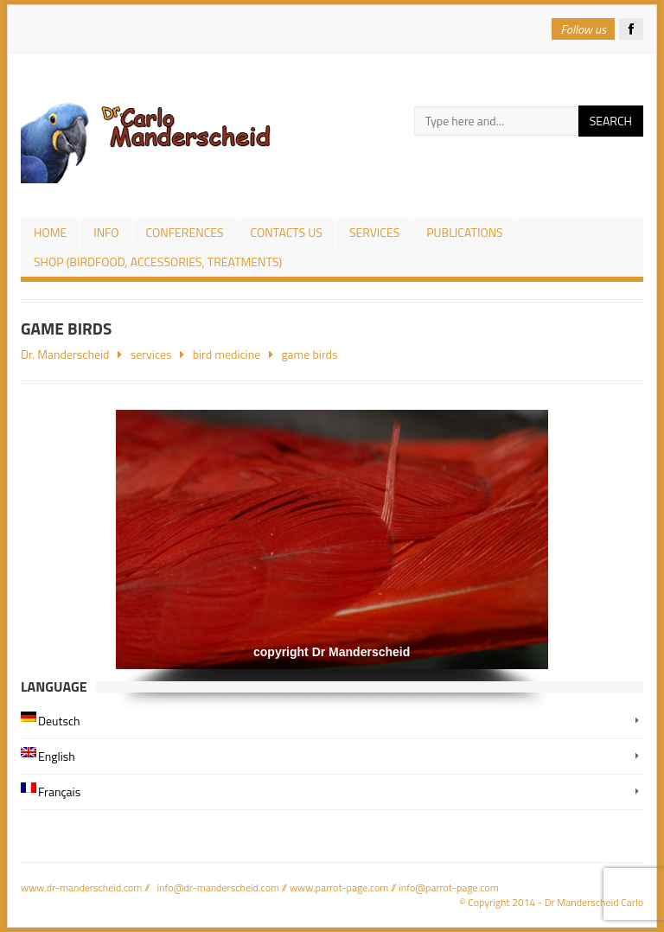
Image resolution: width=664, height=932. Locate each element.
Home (50, 232)
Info (105, 232)
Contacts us (286, 232)
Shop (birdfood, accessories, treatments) (158, 261)
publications (464, 232)
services (374, 232)
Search (611, 121)
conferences (185, 232)
